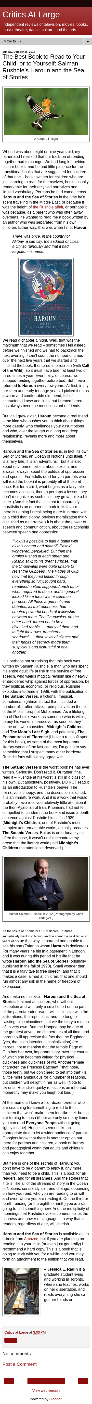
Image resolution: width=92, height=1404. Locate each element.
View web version (46, 1390)
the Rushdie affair (48, 207)
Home (46, 1381)
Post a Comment (19, 1364)
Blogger (55, 1399)
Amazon (31, 1239)
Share (11, 1340)
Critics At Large (31, 14)
